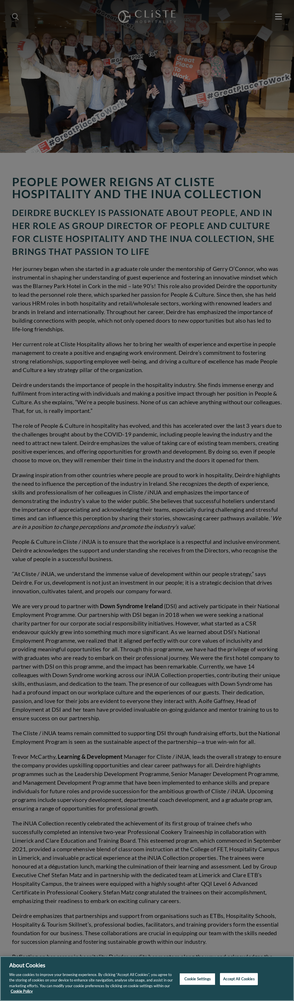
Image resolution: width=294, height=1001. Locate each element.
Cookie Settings (197, 979)
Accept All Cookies (238, 979)
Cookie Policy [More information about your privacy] (22, 991)
